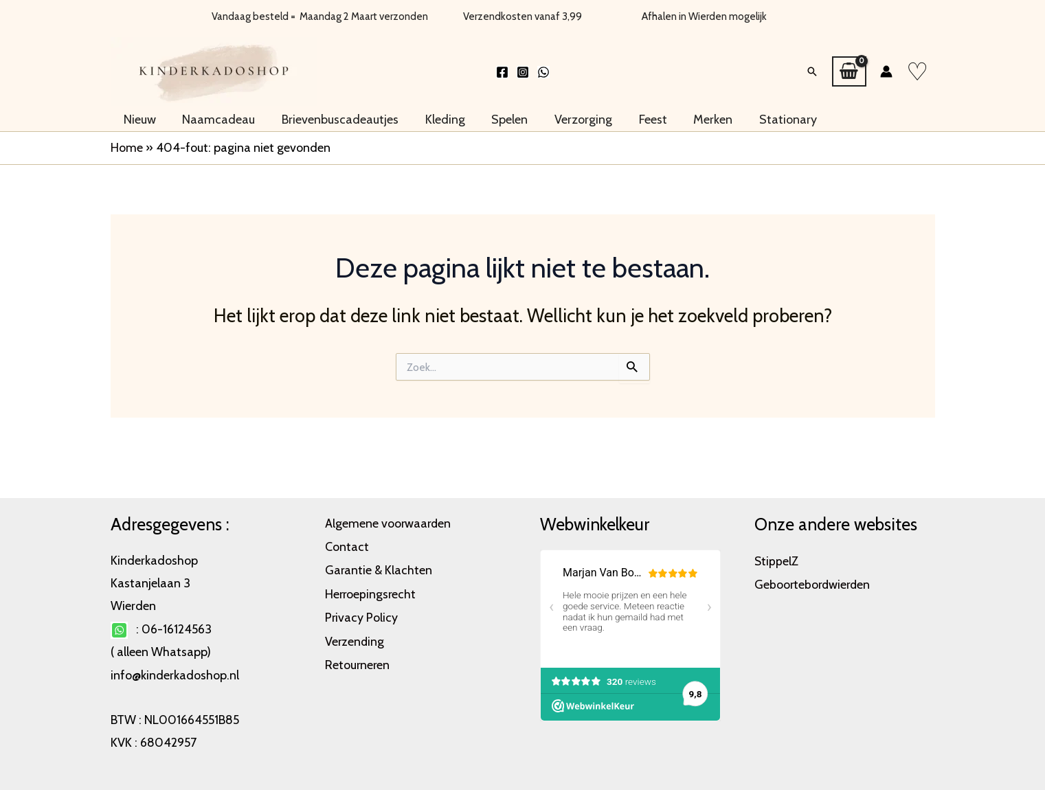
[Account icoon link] (886, 69)
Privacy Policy (361, 614)
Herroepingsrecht (371, 591)
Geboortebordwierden (813, 583)
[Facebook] (502, 69)
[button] (812, 69)
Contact (347, 545)
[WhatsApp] (543, 69)
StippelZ (776, 560)
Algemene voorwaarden (389, 522)
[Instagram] (523, 69)
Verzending (355, 637)
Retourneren (358, 660)
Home (127, 141)
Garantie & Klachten (379, 568)
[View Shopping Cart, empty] (849, 69)
